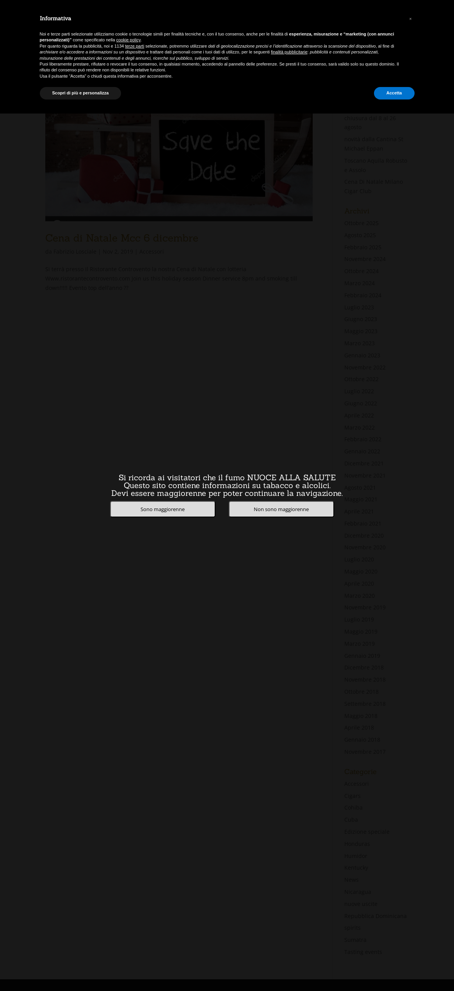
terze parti (134, 46)
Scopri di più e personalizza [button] (80, 93)
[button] (410, 18)
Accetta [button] (394, 93)
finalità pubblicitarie (289, 52)
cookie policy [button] (128, 39)
